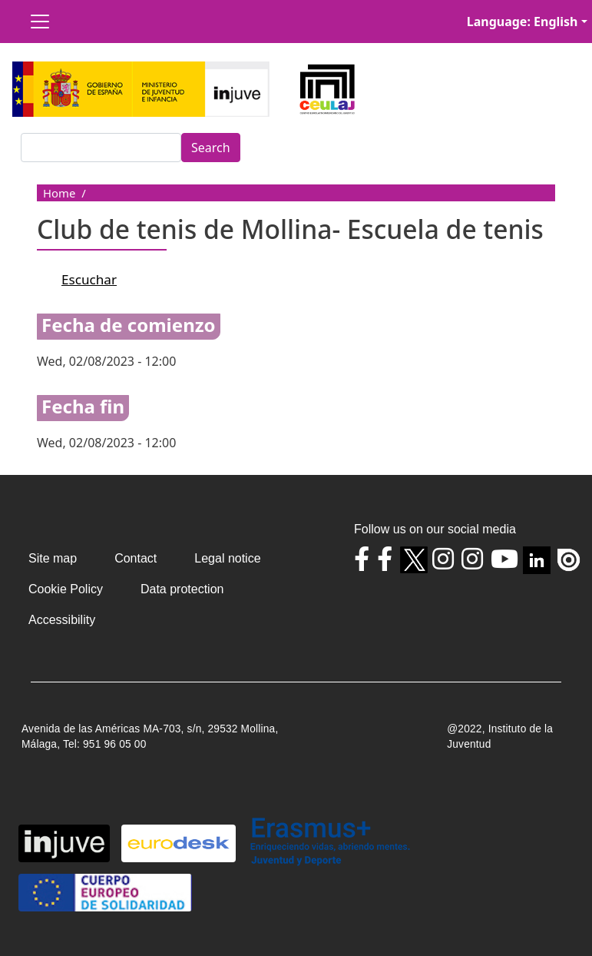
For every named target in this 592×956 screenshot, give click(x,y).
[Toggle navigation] (39, 21)
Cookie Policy (65, 589)
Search (210, 147)
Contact (135, 558)
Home (59, 193)
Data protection (182, 589)
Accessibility (61, 619)
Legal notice (227, 558)
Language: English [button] (522, 21)
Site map (52, 558)
